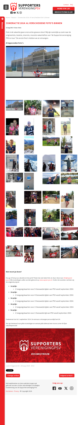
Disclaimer (9, 391)
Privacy (16, 391)
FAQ (71, 5)
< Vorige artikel (13, 376)
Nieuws (13, 17)
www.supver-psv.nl (45, 280)
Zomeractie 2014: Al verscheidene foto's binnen (33, 17)
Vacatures (66, 9)
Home (8, 17)
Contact (66, 5)
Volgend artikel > (66, 376)
